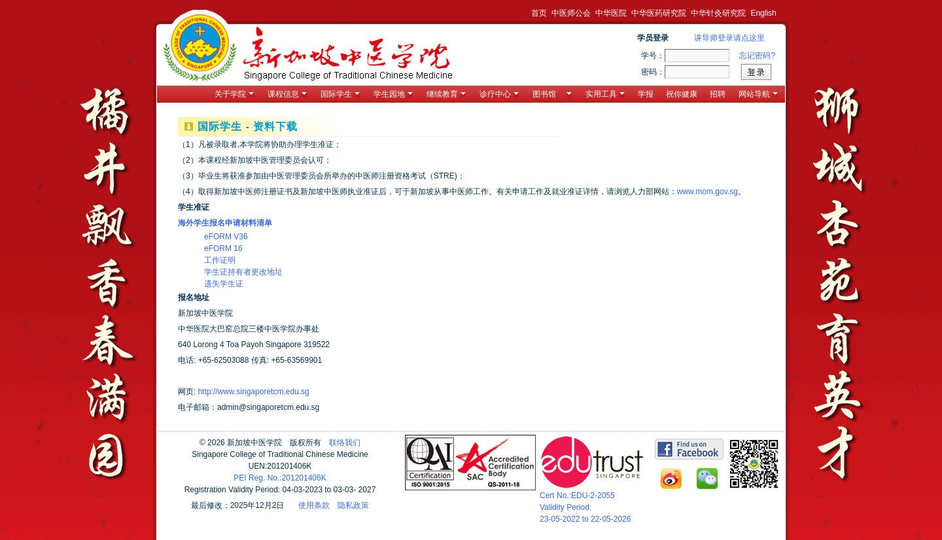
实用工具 (605, 94)
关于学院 (234, 94)
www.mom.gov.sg (707, 191)
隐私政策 (353, 505)
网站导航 (758, 94)
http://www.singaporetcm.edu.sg (253, 391)
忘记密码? (757, 55)
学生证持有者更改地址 (243, 272)
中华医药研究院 (658, 13)
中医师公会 (571, 13)
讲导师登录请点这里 (729, 37)
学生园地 (393, 94)
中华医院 (611, 13)
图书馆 (552, 94)
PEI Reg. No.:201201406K (280, 477)
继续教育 (446, 94)
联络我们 (344, 442)
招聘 (717, 94)
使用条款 (314, 505)
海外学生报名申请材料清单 (225, 223)
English (763, 13)
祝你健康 (681, 94)
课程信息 (287, 94)
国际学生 (340, 94)
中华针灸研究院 (718, 13)
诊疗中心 (499, 94)
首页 (539, 13)
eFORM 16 (223, 248)
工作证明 (220, 260)
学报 (646, 94)
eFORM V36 (226, 236)
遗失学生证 (223, 283)
